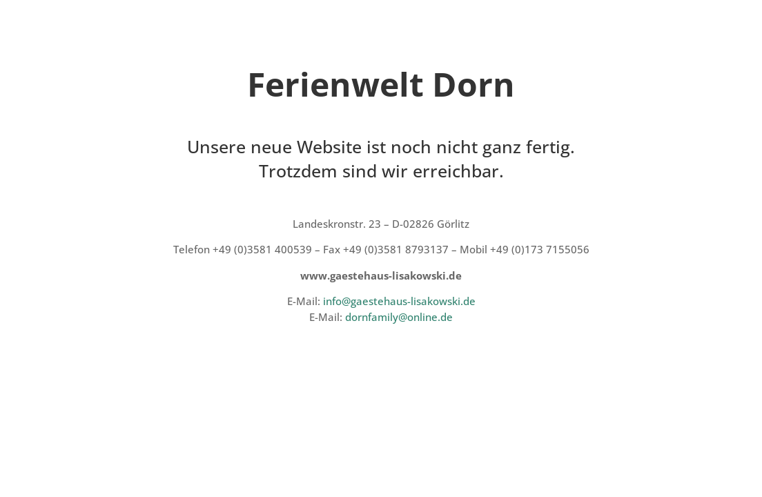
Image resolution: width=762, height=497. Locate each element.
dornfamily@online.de (399, 317)
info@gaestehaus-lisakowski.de (399, 301)
